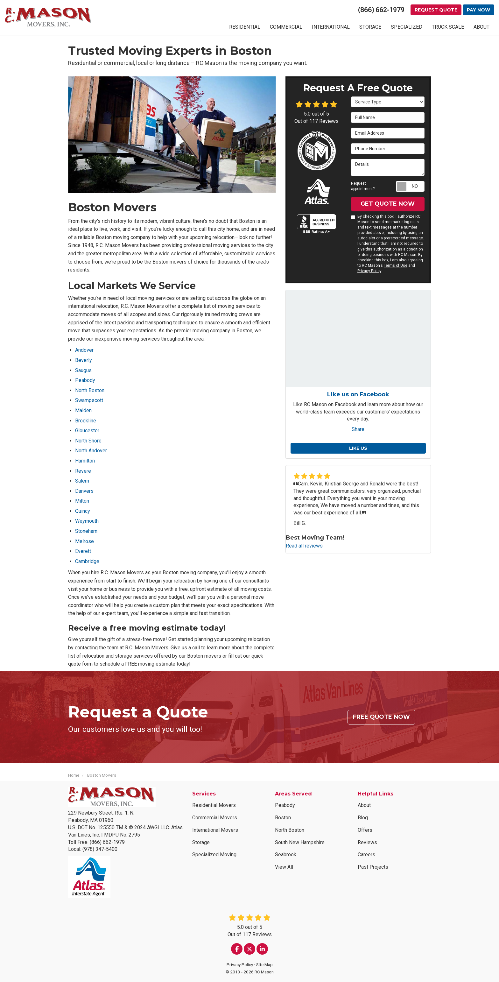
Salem (82, 481)
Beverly (83, 360)
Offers (365, 830)
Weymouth (87, 521)
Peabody (85, 380)
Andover (84, 350)
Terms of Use (395, 265)
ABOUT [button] (481, 27)
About (364, 805)
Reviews (367, 842)
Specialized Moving (214, 854)
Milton (82, 501)
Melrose (84, 541)
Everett (83, 551)
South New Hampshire (300, 842)
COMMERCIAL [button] (286, 27)
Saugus (83, 370)
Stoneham (86, 531)
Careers (366, 854)
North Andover (91, 451)
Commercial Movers (214, 818)
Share (358, 429)
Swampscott (89, 400)
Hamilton (85, 461)
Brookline (85, 421)
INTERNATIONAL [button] (331, 27)
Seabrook (285, 854)
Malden (83, 410)
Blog (363, 818)
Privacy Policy (369, 271)
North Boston (89, 390)
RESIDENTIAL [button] (244, 27)
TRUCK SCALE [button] (448, 27)
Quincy (82, 511)
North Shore (88, 441)
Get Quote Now (388, 203)
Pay (478, 10)
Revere (83, 471)
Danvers (84, 491)
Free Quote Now (381, 716)
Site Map (264, 964)
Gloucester (87, 430)
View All (284, 867)
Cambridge (87, 561)
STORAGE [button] (370, 27)
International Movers (215, 830)
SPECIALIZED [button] (406, 27)
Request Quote (436, 10)
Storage (201, 842)
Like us (358, 448)
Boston (283, 818)
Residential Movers (214, 805)
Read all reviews (304, 546)
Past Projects (373, 867)
